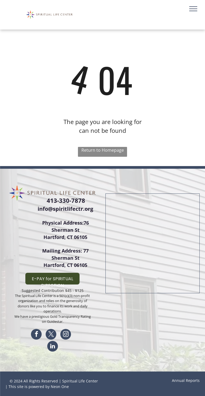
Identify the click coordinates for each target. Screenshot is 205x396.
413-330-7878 (66, 200)
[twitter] (51, 335)
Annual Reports (186, 380)
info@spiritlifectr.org (65, 208)
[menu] (193, 9)
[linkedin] (52, 347)
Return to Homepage (102, 150)
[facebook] (36, 335)
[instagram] (65, 335)
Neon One (60, 386)
